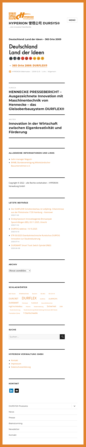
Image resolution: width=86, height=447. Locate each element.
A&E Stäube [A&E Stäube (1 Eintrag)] (12, 294)
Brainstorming (15, 423)
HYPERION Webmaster (21, 71)
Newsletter (14, 429)
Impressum (16, 363)
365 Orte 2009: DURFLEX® (29, 65)
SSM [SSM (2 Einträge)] (61, 306)
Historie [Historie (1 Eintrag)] (28, 306)
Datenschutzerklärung (21, 367)
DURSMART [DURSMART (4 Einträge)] (14, 303)
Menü (72, 20)
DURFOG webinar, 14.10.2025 (24, 229)
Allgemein (52, 71)
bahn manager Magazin (21, 159)
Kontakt (14, 360)
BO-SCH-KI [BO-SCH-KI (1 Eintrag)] (52, 294)
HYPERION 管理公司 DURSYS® (34, 23)
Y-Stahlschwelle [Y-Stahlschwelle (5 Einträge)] (30, 313)
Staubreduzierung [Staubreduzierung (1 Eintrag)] (15, 310)
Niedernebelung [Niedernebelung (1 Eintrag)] (38, 306)
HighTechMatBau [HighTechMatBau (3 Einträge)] (15, 306)
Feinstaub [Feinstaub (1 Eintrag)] (25, 303)
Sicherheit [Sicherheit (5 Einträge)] (51, 306)
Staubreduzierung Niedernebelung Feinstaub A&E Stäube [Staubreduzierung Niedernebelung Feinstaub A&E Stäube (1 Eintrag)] (40, 310)
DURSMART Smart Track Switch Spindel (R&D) (31, 245)
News (11, 412)
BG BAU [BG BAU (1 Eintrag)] (43, 294)
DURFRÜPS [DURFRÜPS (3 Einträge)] (53, 299)
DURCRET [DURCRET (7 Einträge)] (13, 298)
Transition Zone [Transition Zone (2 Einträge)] (14, 313)
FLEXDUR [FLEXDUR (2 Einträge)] (34, 303)
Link (44, 71)
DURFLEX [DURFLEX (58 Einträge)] (29, 298)
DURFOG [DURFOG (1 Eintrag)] (42, 299)
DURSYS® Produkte (18, 406)
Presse (12, 418)
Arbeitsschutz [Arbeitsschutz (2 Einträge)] (24, 294)
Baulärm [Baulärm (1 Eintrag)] (34, 294)
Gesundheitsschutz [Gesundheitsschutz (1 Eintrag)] (47, 303)
